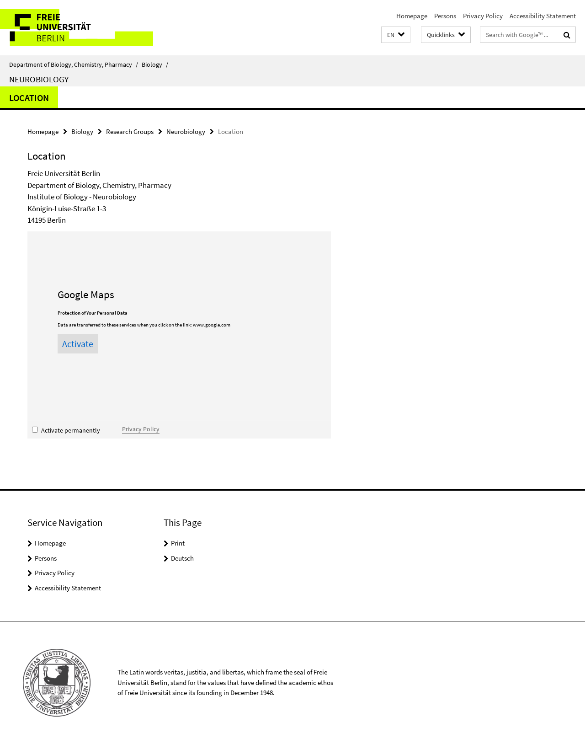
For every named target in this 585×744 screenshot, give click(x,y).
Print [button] (178, 543)
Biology (155, 64)
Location (29, 97)
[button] (395, 35)
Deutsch (182, 558)
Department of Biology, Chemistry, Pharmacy (73, 64)
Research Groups (130, 131)
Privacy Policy (483, 15)
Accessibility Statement (543, 15)
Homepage (411, 15)
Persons (445, 15)
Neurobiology (39, 79)
